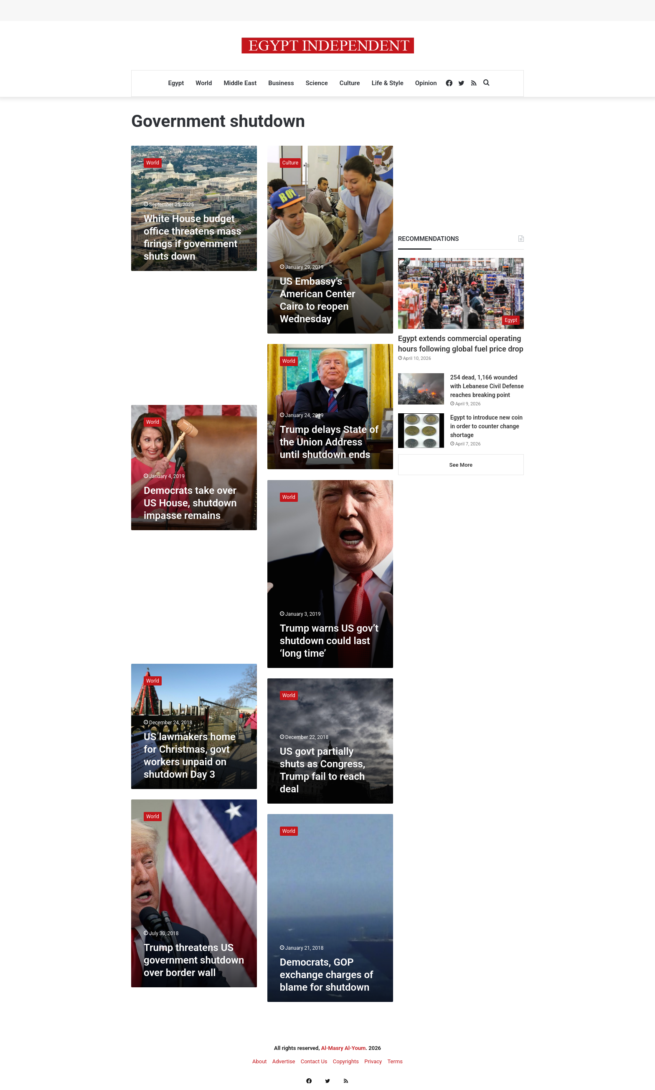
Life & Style (388, 83)
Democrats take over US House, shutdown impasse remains (190, 503)
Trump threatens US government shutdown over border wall (194, 960)
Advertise (283, 1061)
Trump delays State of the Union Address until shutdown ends (329, 442)
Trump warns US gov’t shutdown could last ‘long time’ (329, 640)
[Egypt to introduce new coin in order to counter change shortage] (421, 430)
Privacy (373, 1061)
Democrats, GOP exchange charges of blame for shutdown (326, 974)
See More (460, 465)
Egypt (176, 83)
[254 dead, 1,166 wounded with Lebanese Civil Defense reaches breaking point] (421, 389)
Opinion (426, 83)
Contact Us (314, 1061)
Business (281, 83)
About (259, 1061)
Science (317, 83)
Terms (395, 1061)
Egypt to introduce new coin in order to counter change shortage (486, 426)
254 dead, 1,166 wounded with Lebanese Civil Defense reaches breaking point (487, 386)
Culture (350, 83)
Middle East (239, 83)
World (203, 83)
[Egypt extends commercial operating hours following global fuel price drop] (461, 293)
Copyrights (346, 1061)
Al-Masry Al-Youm (343, 1048)
